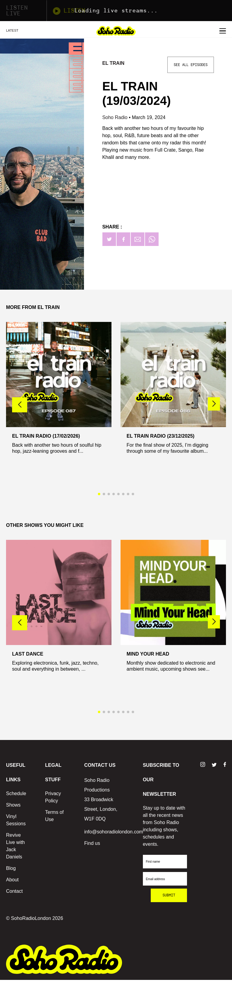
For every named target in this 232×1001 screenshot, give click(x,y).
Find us (92, 843)
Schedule (16, 793)
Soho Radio (115, 117)
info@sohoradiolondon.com (113, 831)
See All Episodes (191, 65)
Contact (14, 891)
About (12, 879)
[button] (214, 404)
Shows (13, 804)
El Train (113, 63)
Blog (11, 868)
